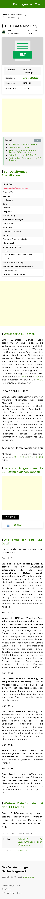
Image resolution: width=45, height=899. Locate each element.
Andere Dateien (31, 78)
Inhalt (9, 140)
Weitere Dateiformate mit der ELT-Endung (25, 159)
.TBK (34, 457)
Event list (23, 850)
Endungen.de (22, 4)
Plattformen (7, 889)
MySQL (39, 380)
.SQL (15, 457)
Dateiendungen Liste (11, 885)
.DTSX (22, 457)
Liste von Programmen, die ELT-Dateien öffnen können (25, 151)
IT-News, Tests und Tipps (12, 893)
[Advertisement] (22, 115)
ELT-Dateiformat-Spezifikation (23, 144)
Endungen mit (18, 15)
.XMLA (36, 376)
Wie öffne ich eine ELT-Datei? (22, 155)
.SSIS (24, 376)
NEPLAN (18, 525)
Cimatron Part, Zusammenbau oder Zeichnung (30, 841)
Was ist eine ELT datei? (19, 147)
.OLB (28, 457)
